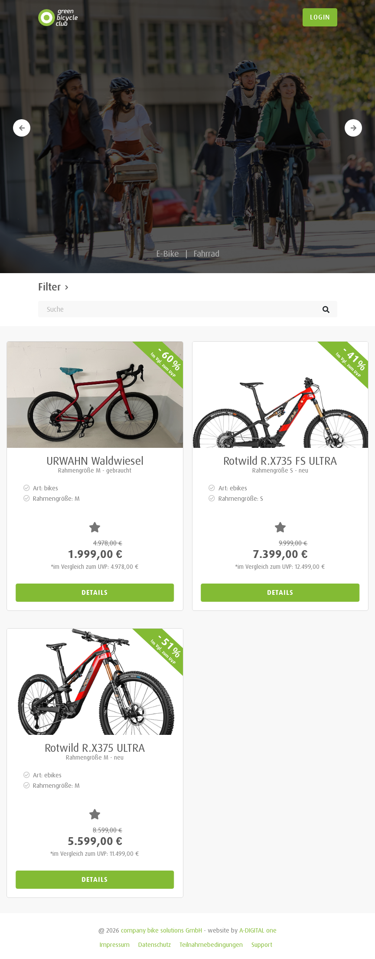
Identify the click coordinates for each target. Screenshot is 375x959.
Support (261, 944)
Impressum (115, 944)
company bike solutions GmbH (161, 930)
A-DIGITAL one (258, 930)
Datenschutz (154, 944)
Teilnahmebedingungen (211, 944)
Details (95, 592)
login (320, 17)
